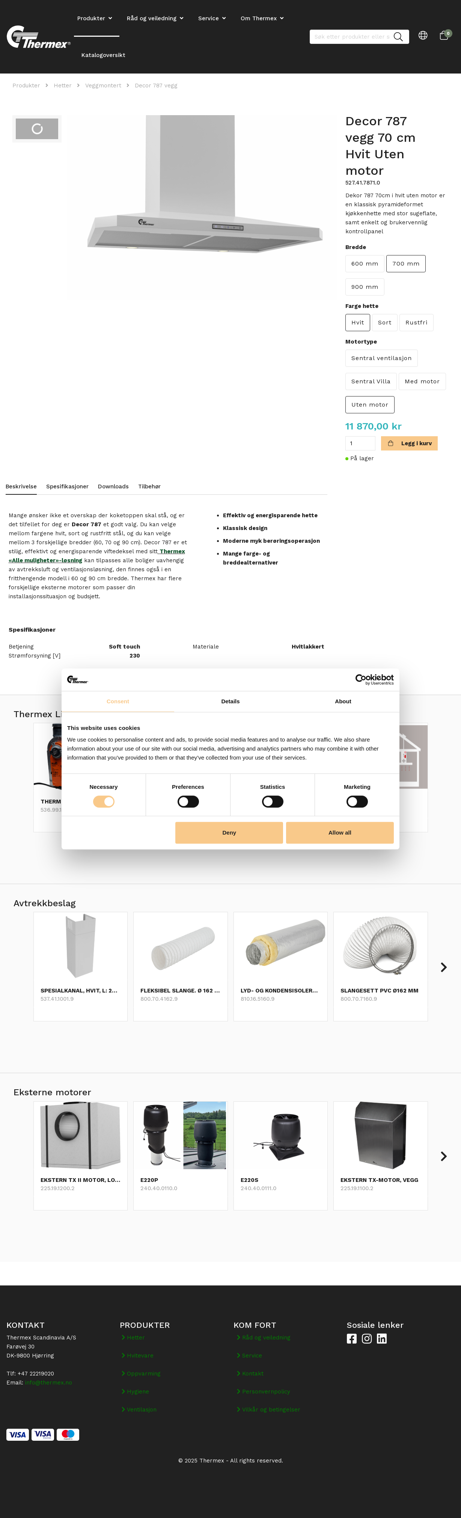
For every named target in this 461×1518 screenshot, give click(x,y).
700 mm (406, 263)
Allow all (339, 832)
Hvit (357, 322)
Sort (385, 322)
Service (208, 18)
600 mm (364, 263)
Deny (230, 832)
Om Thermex (259, 18)
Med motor (422, 381)
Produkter (26, 85)
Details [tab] (230, 701)
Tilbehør (149, 486)
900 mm (364, 286)
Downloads (113, 486)
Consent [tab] (118, 701)
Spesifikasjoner (67, 486)
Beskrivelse (21, 486)
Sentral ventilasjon (381, 358)
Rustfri (416, 322)
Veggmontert (103, 85)
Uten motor (370, 404)
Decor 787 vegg (156, 85)
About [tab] (343, 701)
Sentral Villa (371, 381)
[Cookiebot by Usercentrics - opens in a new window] (361, 679)
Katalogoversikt (103, 55)
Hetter (63, 85)
